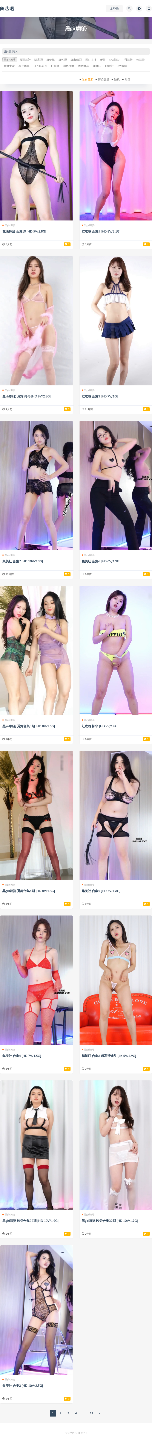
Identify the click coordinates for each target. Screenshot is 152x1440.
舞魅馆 (50, 59)
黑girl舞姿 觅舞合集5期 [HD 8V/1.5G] (28, 726)
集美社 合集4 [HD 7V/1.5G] (21, 1056)
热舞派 (140, 59)
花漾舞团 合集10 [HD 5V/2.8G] (24, 231)
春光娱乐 (24, 66)
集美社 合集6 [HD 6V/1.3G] (101, 561)
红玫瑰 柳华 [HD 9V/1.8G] (100, 726)
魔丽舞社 (25, 59)
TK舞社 (109, 66)
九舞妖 (97, 66)
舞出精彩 (76, 59)
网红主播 (91, 59)
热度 (127, 79)
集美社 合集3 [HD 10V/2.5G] (22, 1385)
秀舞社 (128, 59)
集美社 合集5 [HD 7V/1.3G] (101, 891)
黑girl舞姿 (10, 59)
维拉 (103, 59)
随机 (117, 79)
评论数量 (103, 79)
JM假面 (122, 66)
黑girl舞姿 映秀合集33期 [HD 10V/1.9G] (30, 1221)
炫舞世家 (9, 66)
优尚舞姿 (83, 66)
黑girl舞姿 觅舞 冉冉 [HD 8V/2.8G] (26, 396)
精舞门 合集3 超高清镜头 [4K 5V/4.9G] (109, 1056)
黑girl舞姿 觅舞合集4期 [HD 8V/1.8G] (28, 891)
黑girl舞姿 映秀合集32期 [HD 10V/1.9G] (110, 1221)
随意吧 (38, 59)
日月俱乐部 (40, 66)
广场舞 (55, 66)
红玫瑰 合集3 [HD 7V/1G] (100, 396)
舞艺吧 (7, 8)
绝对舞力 (115, 59)
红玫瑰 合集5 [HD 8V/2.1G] (101, 231)
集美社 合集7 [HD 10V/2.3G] (22, 561)
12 (91, 1413)
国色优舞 (68, 66)
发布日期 (87, 79)
